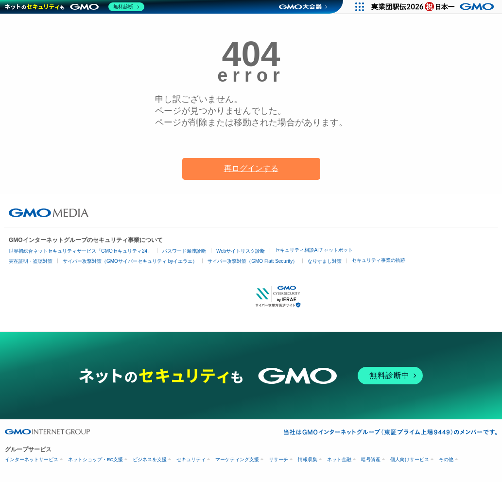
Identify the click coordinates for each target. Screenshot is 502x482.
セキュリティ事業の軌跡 (378, 260)
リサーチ (278, 459)
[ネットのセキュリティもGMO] (74, 7)
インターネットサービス (31, 459)
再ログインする (251, 168)
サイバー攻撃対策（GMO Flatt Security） (252, 261)
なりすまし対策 (325, 261)
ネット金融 (339, 459)
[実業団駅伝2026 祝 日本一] (434, 7)
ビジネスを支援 (150, 459)
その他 (446, 459)
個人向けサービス (409, 459)
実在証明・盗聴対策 (30, 261)
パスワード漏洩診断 (184, 251)
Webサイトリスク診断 (240, 251)
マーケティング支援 (237, 459)
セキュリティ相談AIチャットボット (313, 250)
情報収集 (307, 459)
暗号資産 (371, 459)
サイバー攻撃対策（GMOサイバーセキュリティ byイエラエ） (130, 261)
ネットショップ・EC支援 (95, 459)
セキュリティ (191, 459)
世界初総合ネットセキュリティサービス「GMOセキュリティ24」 (80, 251)
